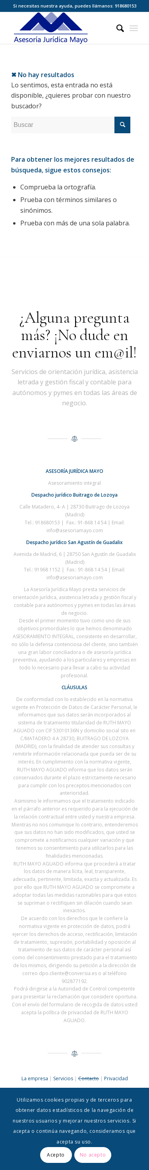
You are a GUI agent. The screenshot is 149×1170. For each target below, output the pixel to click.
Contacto (88, 1078)
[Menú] (134, 28)
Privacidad (116, 1078)
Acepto (56, 1154)
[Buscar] (116, 28)
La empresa (34, 1078)
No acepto (93, 1154)
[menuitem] (116, 28)
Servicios (63, 1078)
